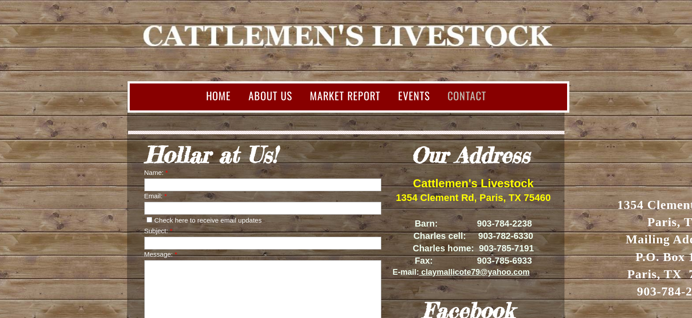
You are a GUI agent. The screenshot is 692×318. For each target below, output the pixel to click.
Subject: (158, 231)
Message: (160, 254)
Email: (155, 196)
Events (414, 95)
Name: (156, 172)
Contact (467, 95)
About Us (270, 95)
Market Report (345, 95)
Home (218, 95)
